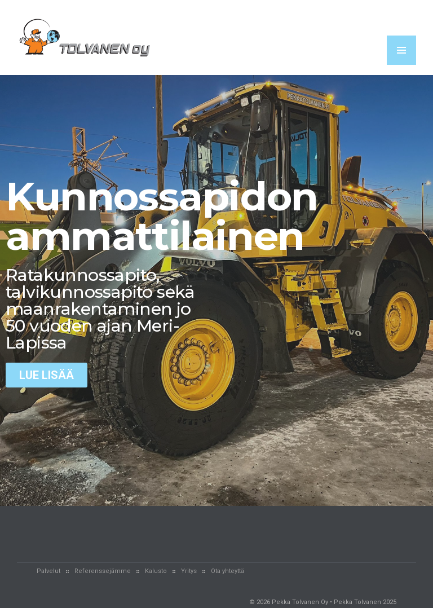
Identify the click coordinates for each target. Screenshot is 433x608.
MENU (401, 50)
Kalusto (156, 571)
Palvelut (48, 571)
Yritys (189, 571)
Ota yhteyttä (227, 571)
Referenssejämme (102, 571)
